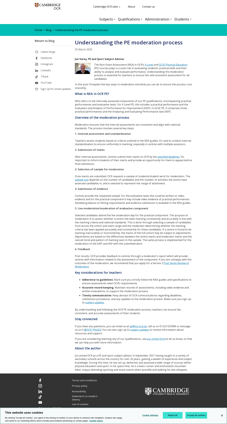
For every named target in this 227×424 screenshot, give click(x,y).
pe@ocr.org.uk (138, 326)
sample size (82, 179)
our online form (156, 339)
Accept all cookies (196, 415)
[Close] (221, 415)
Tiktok (44, 76)
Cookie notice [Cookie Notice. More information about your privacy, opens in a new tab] (96, 421)
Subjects (106, 19)
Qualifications (129, 19)
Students (181, 19)
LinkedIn (46, 70)
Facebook (46, 58)
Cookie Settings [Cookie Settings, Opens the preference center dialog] (150, 415)
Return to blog (45, 41)
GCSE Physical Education (173, 64)
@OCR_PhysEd (92, 329)
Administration (157, 19)
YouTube (46, 82)
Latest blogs (48, 52)
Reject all (172, 415)
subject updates (94, 302)
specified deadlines (168, 156)
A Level (149, 64)
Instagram (47, 64)
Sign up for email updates (56, 89)
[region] (113, 416)
